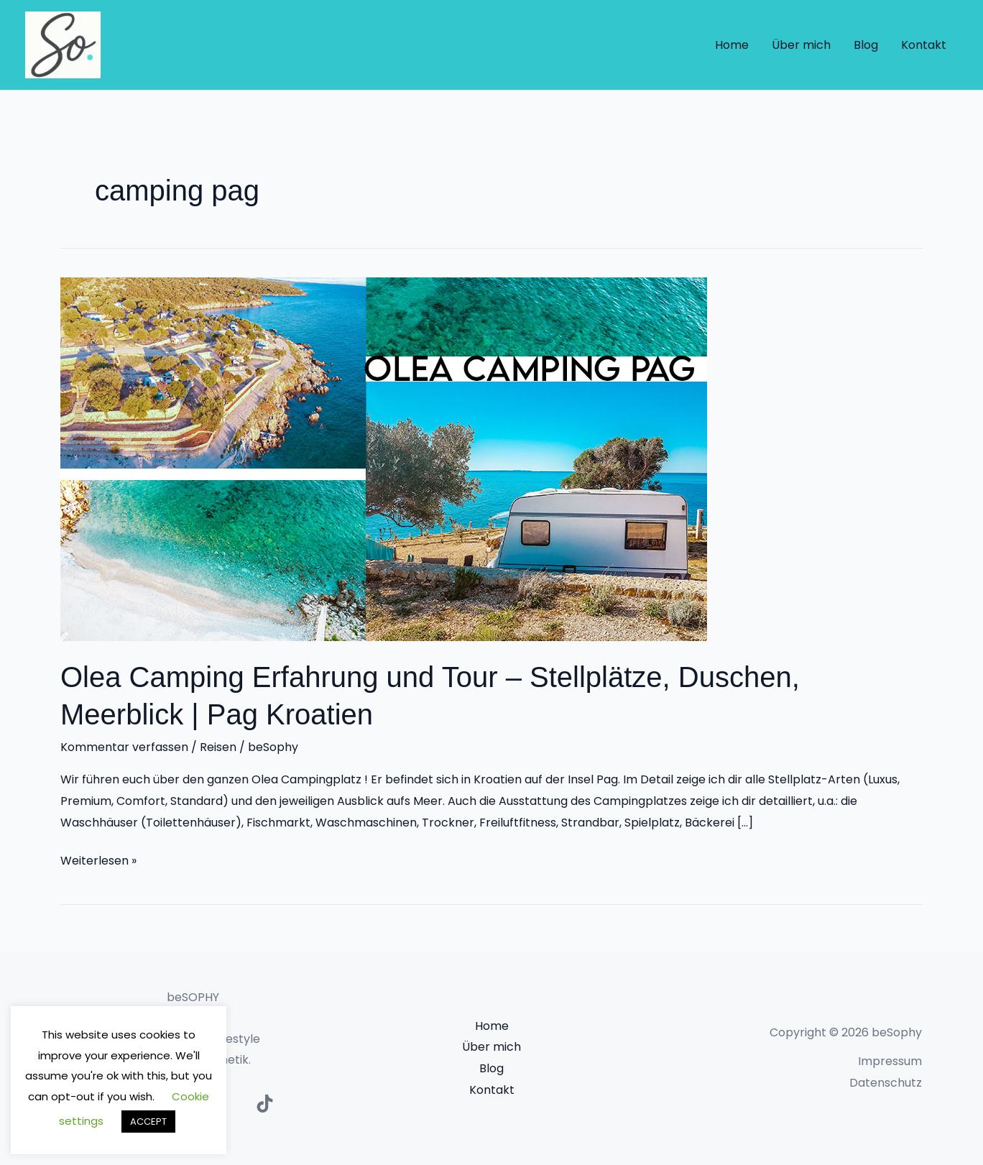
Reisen (218, 747)
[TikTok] (264, 1103)
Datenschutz (885, 1082)
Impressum (890, 1061)
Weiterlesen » (98, 859)
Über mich (801, 45)
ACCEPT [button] (148, 1121)
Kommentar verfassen (124, 747)
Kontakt (923, 45)
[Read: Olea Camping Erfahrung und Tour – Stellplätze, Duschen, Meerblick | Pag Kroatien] (383, 458)
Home (732, 45)
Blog (866, 45)
